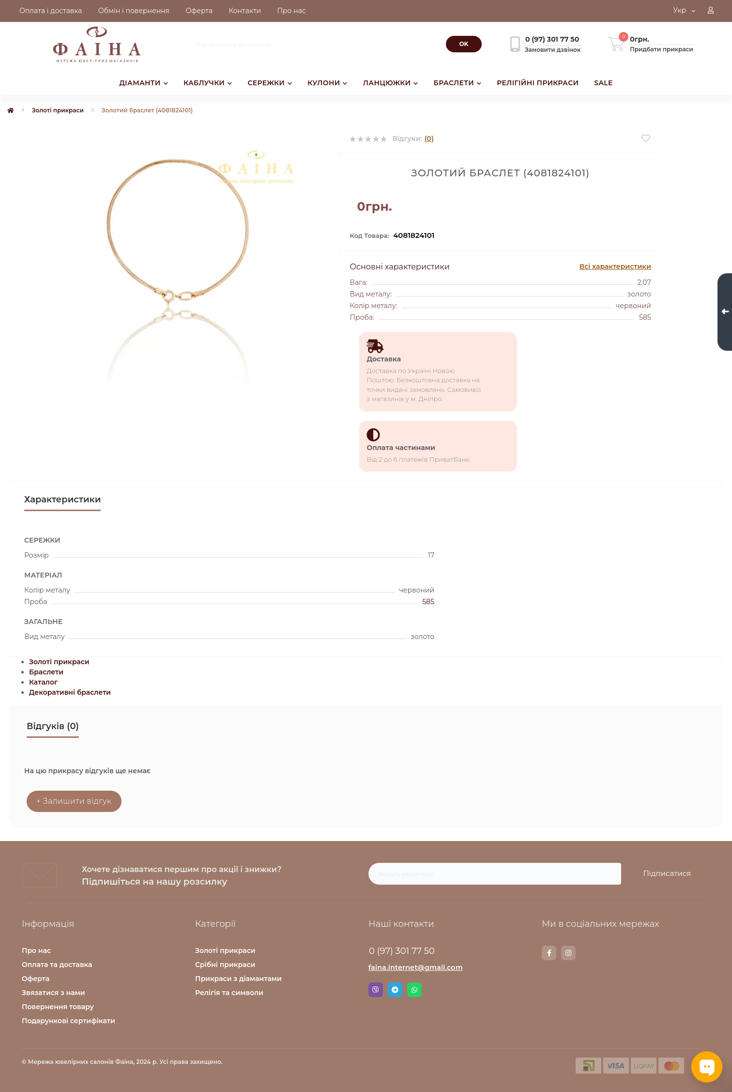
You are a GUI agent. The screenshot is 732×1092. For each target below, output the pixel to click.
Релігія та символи (229, 992)
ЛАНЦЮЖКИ (390, 82)
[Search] (463, 44)
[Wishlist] (645, 139)
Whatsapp (414, 989)
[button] (711, 11)
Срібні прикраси (225, 964)
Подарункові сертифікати (68, 1020)
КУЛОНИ (327, 82)
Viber (375, 989)
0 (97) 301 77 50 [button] (402, 951)
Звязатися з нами (53, 992)
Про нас (36, 950)
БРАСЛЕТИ (458, 82)
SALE (603, 82)
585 (428, 601)
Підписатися (667, 873)
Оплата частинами (400, 447)
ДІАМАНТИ (143, 82)
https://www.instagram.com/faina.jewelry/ (568, 953)
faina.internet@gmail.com (415, 967)
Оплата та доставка (57, 964)
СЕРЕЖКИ (269, 82)
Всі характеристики (615, 266)
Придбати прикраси (661, 49)
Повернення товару (58, 1006)
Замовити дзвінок (552, 49)
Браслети (46, 672)
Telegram (395, 989)
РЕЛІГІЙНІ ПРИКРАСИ (538, 82)
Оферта (35, 978)
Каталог (43, 682)
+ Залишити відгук (74, 801)
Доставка (383, 359)
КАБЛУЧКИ (207, 82)
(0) (429, 138)
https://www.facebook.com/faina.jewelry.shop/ (549, 953)
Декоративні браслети (70, 692)
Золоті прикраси (58, 110)
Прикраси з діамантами (238, 978)
